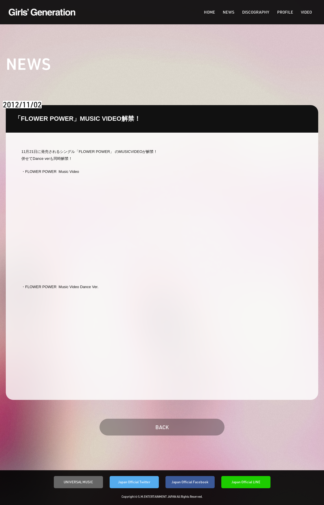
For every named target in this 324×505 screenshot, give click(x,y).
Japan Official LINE (245, 482)
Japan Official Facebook (190, 482)
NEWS (228, 12)
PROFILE (285, 12)
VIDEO (306, 12)
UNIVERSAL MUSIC (78, 482)
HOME (209, 12)
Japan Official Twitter (134, 482)
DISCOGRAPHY (255, 12)
